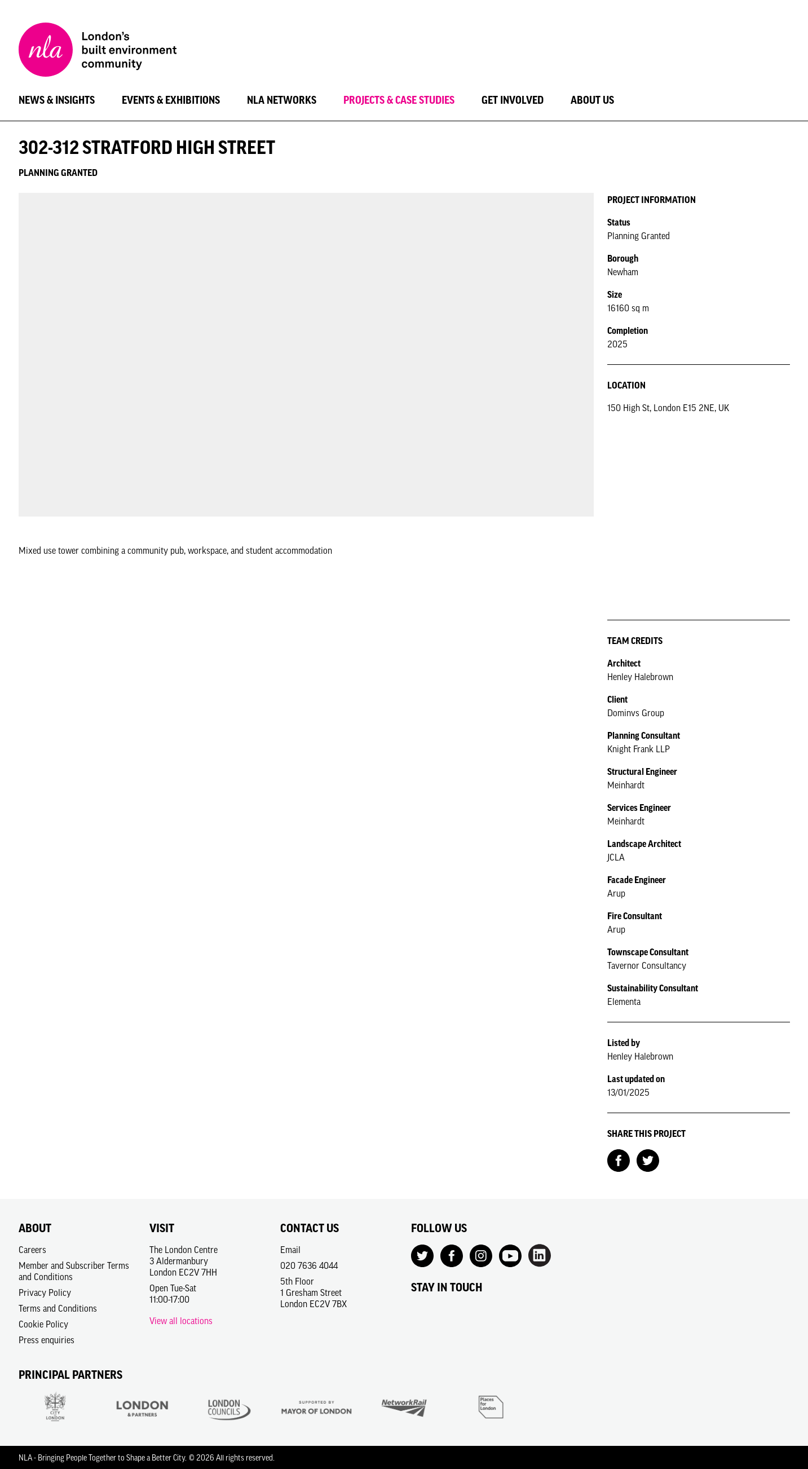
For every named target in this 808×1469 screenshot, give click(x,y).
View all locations (181, 1321)
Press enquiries (46, 1340)
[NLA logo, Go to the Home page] (97, 51)
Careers (32, 1250)
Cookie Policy (43, 1324)
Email (290, 1250)
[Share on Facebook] (618, 1159)
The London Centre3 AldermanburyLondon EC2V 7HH (183, 1261)
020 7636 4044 (309, 1265)
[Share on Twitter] (648, 1159)
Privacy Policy (45, 1292)
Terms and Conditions (58, 1308)
